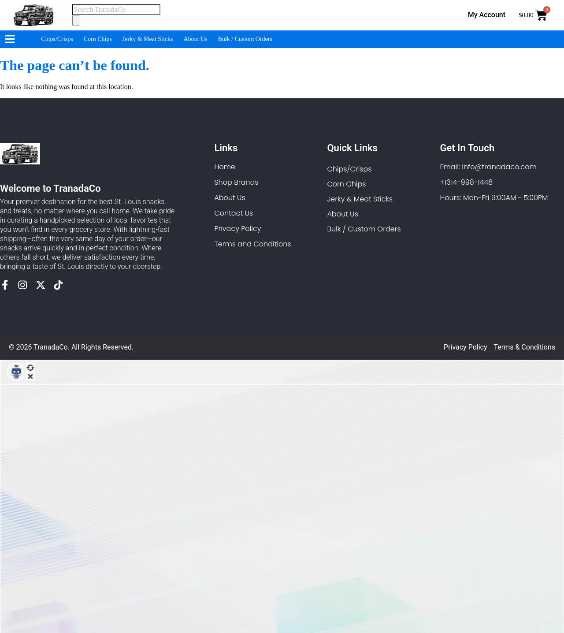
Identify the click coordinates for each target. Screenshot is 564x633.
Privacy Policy (465, 347)
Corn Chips (98, 39)
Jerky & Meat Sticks (147, 39)
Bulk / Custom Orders (245, 39)
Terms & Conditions (525, 347)
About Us (196, 39)
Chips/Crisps (57, 39)
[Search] (75, 20)
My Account (486, 15)
